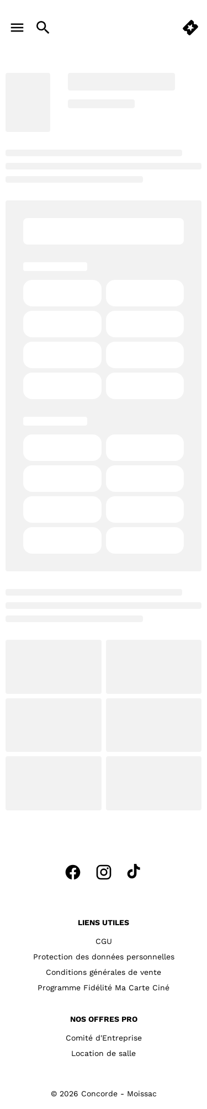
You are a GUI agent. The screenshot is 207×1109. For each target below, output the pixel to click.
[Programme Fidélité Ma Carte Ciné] (103, 987)
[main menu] (17, 27)
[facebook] (73, 872)
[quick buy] (190, 27)
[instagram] (104, 872)
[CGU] (103, 941)
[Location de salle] (103, 1053)
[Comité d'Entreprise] (104, 1038)
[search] (43, 27)
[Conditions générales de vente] (103, 972)
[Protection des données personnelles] (103, 956)
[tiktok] (135, 872)
